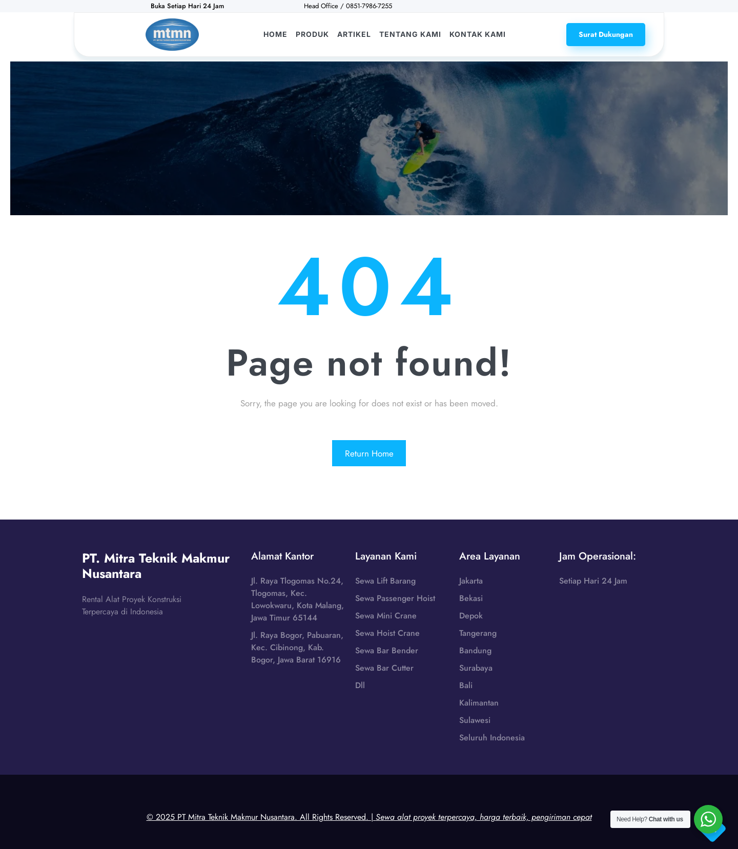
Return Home (369, 453)
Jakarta (471, 581)
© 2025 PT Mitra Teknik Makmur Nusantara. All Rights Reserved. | (369, 817)
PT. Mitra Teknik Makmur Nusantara (156, 566)
